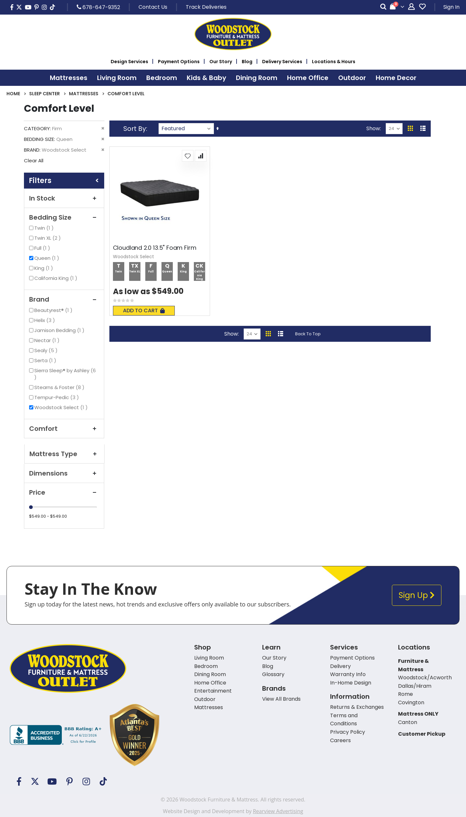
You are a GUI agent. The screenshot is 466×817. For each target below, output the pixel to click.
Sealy (46, 350)
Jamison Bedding (60, 330)
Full (43, 248)
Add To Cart (144, 310)
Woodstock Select (61, 407)
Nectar (47, 340)
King (44, 268)
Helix (45, 320)
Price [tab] (64, 492)
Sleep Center (44, 93)
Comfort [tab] (64, 428)
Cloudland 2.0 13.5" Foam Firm (154, 247)
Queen (47, 258)
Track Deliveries (206, 7)
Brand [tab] (64, 299)
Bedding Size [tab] (64, 217)
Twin (44, 227)
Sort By (134, 128)
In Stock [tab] (64, 198)
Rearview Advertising (278, 811)
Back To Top (308, 334)
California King (56, 278)
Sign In (451, 7)
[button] (188, 156)
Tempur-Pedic (57, 397)
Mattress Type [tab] (64, 453)
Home (13, 93)
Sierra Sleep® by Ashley (65, 374)
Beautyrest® (54, 310)
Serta (46, 360)
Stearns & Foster (60, 387)
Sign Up (417, 595)
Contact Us (153, 7)
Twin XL (48, 238)
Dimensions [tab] (64, 473)
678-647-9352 (98, 7)
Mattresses (83, 93)
